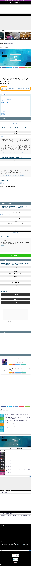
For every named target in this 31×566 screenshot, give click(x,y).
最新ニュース (8, 563)
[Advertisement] (15, 23)
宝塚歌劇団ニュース (2, 40)
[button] (1, 35)
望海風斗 (12, 526)
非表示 (4, 91)
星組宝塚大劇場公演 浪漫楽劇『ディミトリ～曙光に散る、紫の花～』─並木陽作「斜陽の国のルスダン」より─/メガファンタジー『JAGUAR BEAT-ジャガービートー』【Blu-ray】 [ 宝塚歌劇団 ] (19, 339)
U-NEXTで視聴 (15, 296)
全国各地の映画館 (15, 229)
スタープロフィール (18, 563)
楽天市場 (15, 343)
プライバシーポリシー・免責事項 (5, 558)
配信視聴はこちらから (5, 108)
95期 (27, 526)
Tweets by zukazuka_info (4, 474)
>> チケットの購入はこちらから (5, 211)
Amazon (11, 343)
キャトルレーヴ (12, 354)
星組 (6, 40)
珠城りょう (5, 526)
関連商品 (3, 111)
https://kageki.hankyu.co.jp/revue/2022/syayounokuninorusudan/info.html (14, 149)
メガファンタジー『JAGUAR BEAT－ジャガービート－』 (9, 96)
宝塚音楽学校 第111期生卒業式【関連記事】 (6, 495)
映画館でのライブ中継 (4, 99)
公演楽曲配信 (22, 563)
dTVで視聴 (15, 299)
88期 (9, 526)
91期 (2, 526)
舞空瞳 (12, 40)
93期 (21, 526)
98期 (24, 526)
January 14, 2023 (18, 248)
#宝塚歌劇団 (11, 246)
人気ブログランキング (3, 546)
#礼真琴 (16, 246)
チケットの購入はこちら (15, 252)
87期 (15, 526)
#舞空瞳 (18, 246)
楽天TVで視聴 (15, 291)
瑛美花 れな (2, 180)
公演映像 (3, 110)
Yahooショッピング (21, 343)
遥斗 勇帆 (1, 179)
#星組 (14, 246)
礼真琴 (9, 40)
